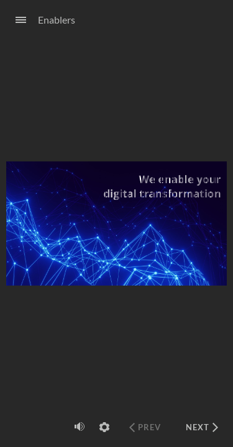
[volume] (79, 426)
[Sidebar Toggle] (15, 20)
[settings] (104, 427)
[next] (201, 427)
